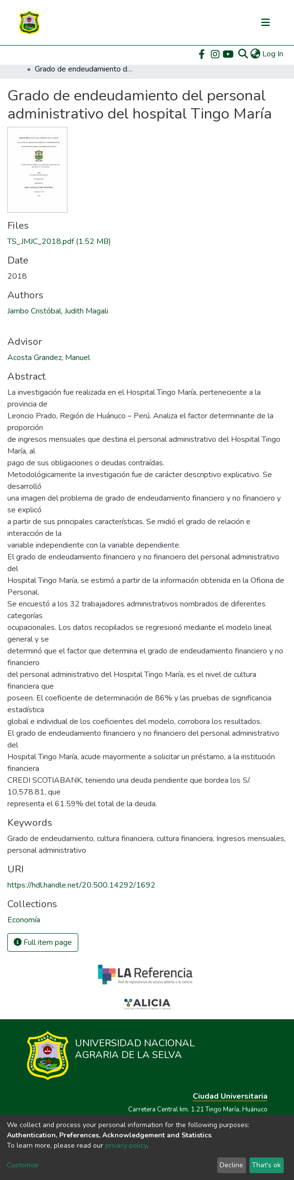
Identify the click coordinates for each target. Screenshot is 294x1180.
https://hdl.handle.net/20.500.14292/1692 (81, 885)
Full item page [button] (43, 942)
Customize (23, 1165)
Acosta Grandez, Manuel (48, 357)
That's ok (266, 1165)
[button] (255, 54)
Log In (273, 53)
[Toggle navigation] (265, 22)
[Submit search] (243, 54)
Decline (231, 1165)
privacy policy (126, 1145)
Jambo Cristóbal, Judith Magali (57, 311)
